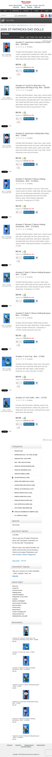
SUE (5, 10)
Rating (49, 37)
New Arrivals (15, 525)
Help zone (15, 586)
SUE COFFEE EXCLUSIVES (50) (22, 504)
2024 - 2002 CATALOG (10, 25)
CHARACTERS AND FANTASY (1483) (23, 485)
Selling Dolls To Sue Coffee (20, 596)
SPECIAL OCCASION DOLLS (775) (23, 489)
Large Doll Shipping (18, 594)
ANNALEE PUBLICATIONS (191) (22, 500)
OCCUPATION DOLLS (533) (21, 477)
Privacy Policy (16, 607)
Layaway (14, 599)
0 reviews (29, 47)
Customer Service (17, 590)
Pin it (10, 78)
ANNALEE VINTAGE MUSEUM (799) (23, 466)
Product (32, 37)
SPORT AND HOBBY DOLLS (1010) (23, 481)
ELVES (36, 10)
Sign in (23, 7)
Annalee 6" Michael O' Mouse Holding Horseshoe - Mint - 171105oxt (30, 225)
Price (36, 37)
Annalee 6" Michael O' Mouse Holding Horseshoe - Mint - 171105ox (30, 180)
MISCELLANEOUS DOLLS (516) (22, 492)
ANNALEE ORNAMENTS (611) (21, 470)
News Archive (16, 560)
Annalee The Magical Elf (19, 611)
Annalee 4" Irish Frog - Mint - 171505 (30, 356)
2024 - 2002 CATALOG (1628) (21, 462)
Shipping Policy (16, 592)
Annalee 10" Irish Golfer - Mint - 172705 (31, 398)
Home (1, 25)
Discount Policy (16, 605)
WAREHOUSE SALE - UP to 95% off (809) (24, 454)
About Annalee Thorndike (19, 603)
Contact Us (15, 588)
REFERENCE (15, 10)
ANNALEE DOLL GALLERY (20, 616)
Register (29, 7)
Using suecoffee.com (18, 614)
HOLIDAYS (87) (17, 451)
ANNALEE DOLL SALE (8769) (21, 458)
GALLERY (26, 10)
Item (28, 37)
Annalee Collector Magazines (25, 554)
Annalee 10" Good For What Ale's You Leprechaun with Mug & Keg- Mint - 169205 (33, 87)
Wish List (37, 7)
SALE (46, 10)
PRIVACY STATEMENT (18, 601)
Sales (45, 37)
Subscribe (23, 560)
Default (41, 37)
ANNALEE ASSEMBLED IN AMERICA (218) (25, 511)
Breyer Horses (16, 609)
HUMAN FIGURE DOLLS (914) (21, 496)
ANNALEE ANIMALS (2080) (21, 473)
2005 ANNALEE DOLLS (22, 25)
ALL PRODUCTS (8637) (19, 515)
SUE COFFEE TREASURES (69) (22, 508)
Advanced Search (22, 15)
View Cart (16, 7)
